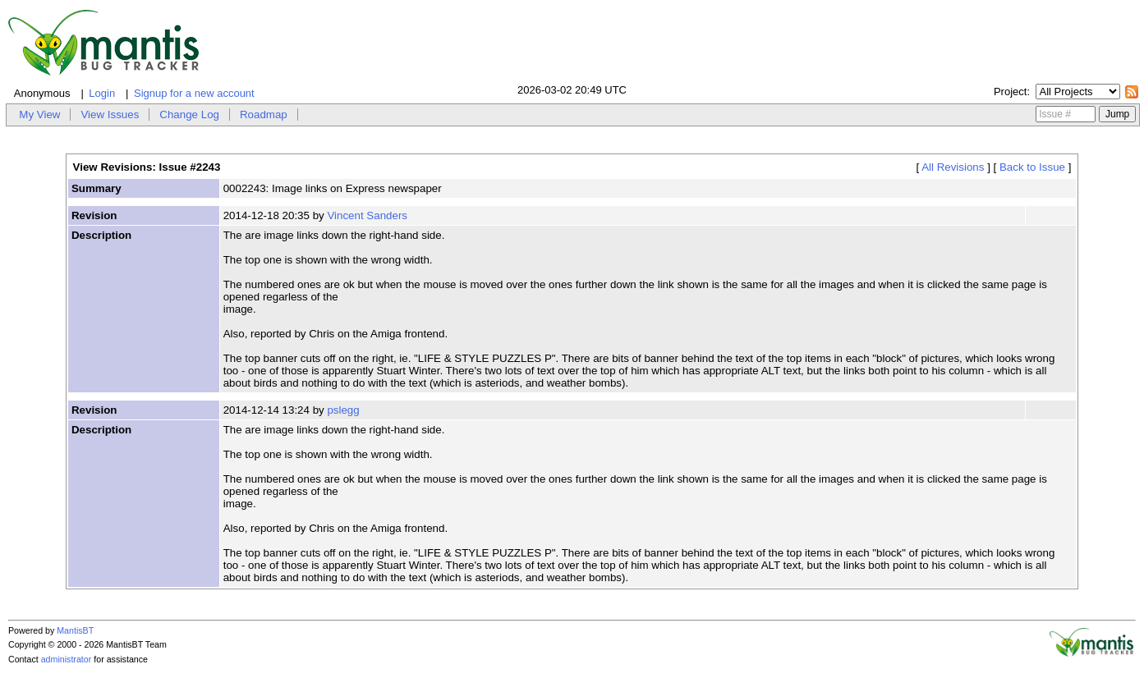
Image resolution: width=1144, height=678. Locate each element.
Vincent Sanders (367, 215)
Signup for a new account (194, 93)
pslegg (343, 410)
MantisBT (75, 630)
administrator (66, 659)
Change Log (189, 114)
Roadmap (263, 114)
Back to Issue (1032, 167)
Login (102, 93)
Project (1010, 91)
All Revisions (952, 167)
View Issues (109, 114)
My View (39, 114)
